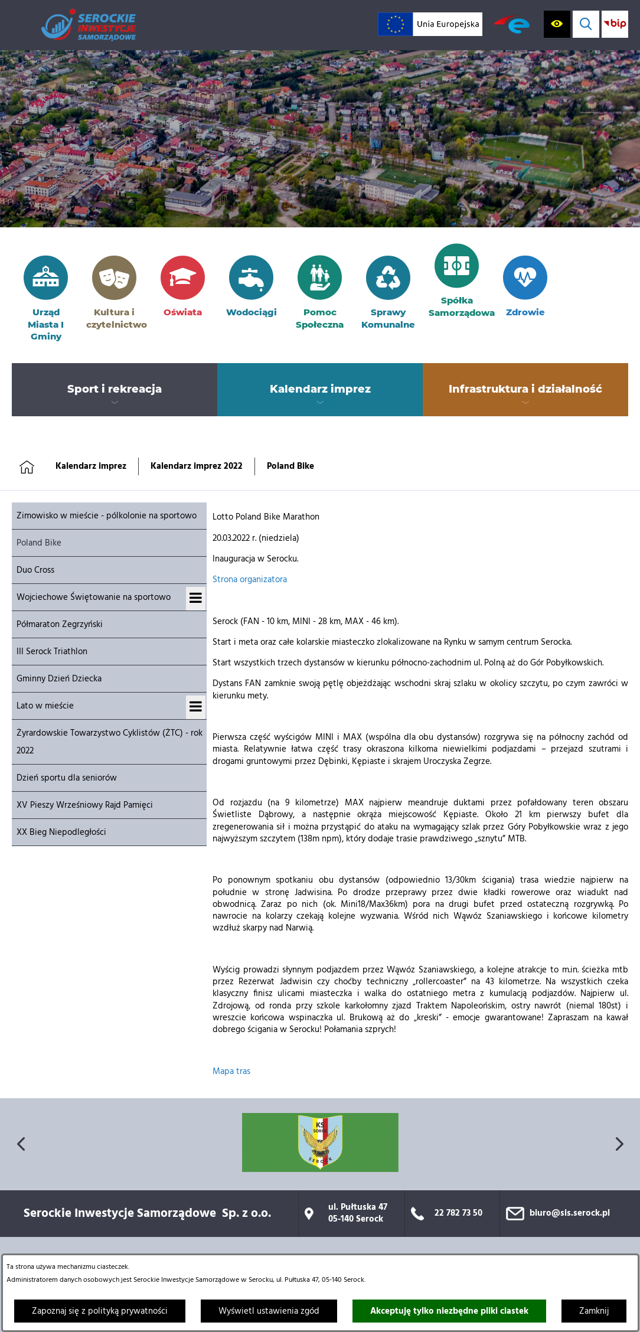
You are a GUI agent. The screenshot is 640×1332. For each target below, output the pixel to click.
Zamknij (594, 1311)
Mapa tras (231, 1072)
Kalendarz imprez (90, 466)
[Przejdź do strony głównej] (88, 25)
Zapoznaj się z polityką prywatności (100, 1311)
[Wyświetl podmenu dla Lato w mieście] (195, 707)
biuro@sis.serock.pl (570, 1213)
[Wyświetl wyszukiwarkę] (586, 24)
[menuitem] (114, 389)
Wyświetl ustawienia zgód (268, 1311)
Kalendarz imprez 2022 (197, 466)
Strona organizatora (250, 580)
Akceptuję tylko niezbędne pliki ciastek (449, 1311)
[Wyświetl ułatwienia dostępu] (557, 24)
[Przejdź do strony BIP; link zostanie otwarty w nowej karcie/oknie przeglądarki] (615, 24)
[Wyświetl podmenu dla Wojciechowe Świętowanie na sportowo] (195, 598)
